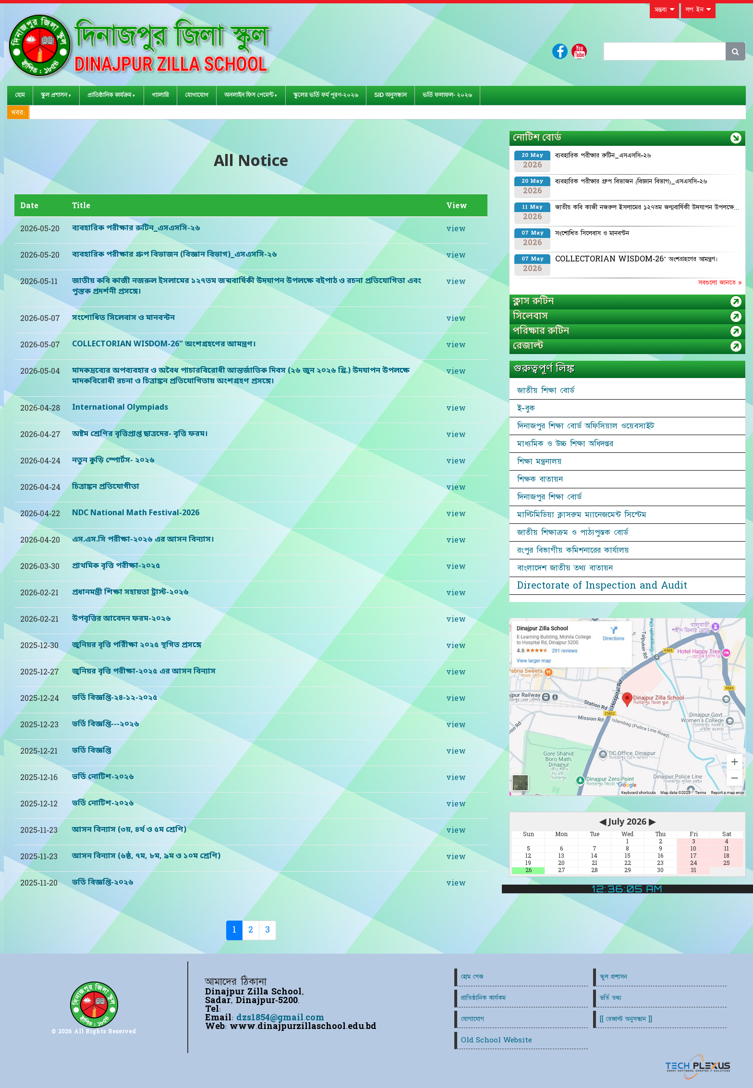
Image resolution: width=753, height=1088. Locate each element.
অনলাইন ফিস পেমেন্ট (249, 95)
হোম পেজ (472, 977)
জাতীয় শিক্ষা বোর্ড (545, 390)
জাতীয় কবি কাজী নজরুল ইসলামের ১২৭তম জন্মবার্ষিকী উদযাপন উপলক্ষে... (647, 207)
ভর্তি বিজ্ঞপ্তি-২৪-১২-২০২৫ (115, 698)
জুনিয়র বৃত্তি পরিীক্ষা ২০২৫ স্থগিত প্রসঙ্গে (136, 645)
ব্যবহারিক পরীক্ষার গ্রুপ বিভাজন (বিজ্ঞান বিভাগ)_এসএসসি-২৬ (174, 254)
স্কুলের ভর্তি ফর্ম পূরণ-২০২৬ (325, 95)
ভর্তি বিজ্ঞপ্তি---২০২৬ (105, 724)
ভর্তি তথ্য (610, 998)
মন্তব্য (664, 9)
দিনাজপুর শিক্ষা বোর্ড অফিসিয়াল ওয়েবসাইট (585, 426)
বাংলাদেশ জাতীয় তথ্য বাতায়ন (565, 568)
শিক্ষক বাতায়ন (540, 479)
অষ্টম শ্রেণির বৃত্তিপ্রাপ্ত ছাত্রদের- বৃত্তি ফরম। (140, 434)
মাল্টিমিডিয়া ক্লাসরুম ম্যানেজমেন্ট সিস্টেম (581, 514)
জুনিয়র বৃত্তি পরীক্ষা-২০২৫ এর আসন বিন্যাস (144, 671)
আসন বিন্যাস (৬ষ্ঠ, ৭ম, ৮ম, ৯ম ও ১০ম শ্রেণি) (146, 856)
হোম (20, 95)
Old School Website (496, 1040)
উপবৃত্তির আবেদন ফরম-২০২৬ (121, 619)
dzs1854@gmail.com (280, 1018)
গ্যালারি (160, 95)
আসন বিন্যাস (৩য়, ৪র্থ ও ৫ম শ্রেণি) (129, 830)
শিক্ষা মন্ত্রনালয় (539, 461)
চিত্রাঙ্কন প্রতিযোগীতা (105, 487)
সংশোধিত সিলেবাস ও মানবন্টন (123, 318)
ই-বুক (526, 408)
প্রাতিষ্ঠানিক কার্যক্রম (109, 95)
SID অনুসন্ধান (390, 95)
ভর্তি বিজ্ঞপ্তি (91, 750)
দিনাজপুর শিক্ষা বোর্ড (549, 497)
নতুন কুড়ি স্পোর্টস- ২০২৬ (113, 460)
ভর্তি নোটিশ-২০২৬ (103, 777)
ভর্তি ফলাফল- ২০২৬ (447, 95)
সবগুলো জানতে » (719, 282)
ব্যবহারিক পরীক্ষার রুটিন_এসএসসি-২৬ (136, 228)
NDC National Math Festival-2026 (135, 513)
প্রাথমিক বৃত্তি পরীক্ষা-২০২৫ (116, 566)
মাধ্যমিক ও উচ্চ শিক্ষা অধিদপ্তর (565, 443)
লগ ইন (698, 9)
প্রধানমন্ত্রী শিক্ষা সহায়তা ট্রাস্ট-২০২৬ (130, 592)
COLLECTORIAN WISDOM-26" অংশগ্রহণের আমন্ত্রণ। (164, 344)
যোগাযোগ (196, 95)
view (456, 229)
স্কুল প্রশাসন (54, 95)
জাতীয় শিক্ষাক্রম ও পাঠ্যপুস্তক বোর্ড (572, 532)
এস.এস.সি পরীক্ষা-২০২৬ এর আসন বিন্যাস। (143, 539)
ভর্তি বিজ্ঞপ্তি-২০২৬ (103, 882)
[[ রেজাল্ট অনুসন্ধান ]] (626, 1019)
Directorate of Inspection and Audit (602, 585)
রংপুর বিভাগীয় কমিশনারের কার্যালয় (573, 550)
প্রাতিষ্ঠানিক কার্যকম (483, 998)
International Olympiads (120, 407)
